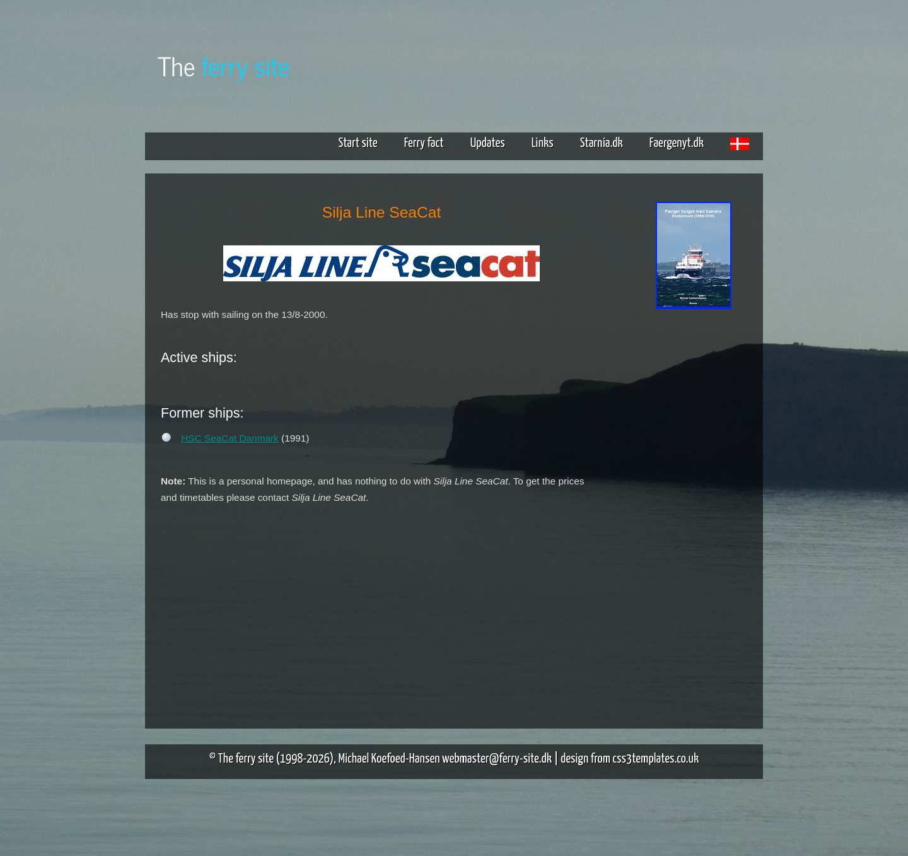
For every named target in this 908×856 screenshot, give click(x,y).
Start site (357, 143)
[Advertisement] (694, 509)
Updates (487, 143)
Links (543, 143)
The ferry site (246, 759)
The (224, 65)
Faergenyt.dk (676, 143)
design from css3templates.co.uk (630, 759)
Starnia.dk (601, 143)
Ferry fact (428, 143)
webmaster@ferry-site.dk (497, 759)
